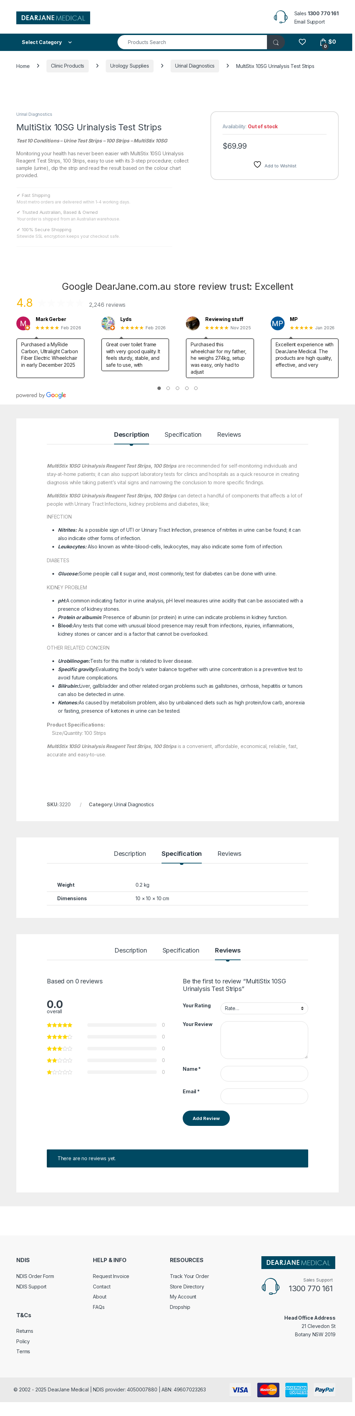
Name (192, 1069)
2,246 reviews (107, 304)
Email (191, 1091)
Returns (24, 1331)
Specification (183, 435)
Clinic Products (67, 66)
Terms (23, 1351)
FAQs (98, 1307)
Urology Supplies (129, 66)
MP (294, 319)
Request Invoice (111, 1276)
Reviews (229, 435)
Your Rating (196, 1005)
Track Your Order (189, 1276)
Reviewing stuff (224, 319)
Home (22, 66)
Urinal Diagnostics (195, 66)
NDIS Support (31, 1286)
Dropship (180, 1307)
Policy (23, 1341)
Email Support (309, 22)
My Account (183, 1297)
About (99, 1297)
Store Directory (187, 1286)
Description (131, 435)
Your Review (197, 1024)
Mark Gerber (51, 319)
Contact (101, 1286)
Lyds (125, 319)
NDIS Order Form (35, 1276)
